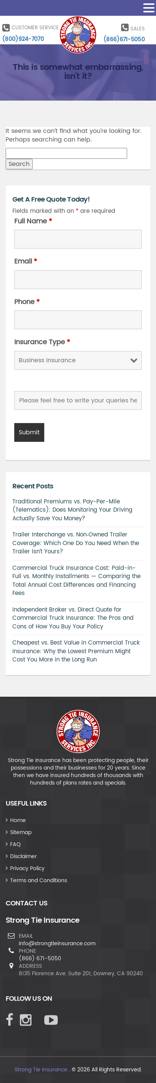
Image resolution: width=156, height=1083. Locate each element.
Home (18, 820)
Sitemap (21, 832)
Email (25, 261)
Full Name (33, 221)
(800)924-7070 (23, 39)
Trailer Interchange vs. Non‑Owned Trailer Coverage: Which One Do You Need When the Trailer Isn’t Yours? (75, 543)
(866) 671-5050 (40, 958)
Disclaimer (23, 856)
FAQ (15, 844)
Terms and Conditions (38, 880)
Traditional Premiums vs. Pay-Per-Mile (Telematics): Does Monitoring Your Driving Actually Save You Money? (72, 510)
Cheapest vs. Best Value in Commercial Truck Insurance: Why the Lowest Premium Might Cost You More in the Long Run (76, 651)
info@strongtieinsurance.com (57, 943)
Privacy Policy (27, 868)
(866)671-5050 (124, 39)
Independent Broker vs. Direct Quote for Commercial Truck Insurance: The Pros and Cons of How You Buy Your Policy (73, 618)
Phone (27, 302)
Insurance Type (42, 342)
